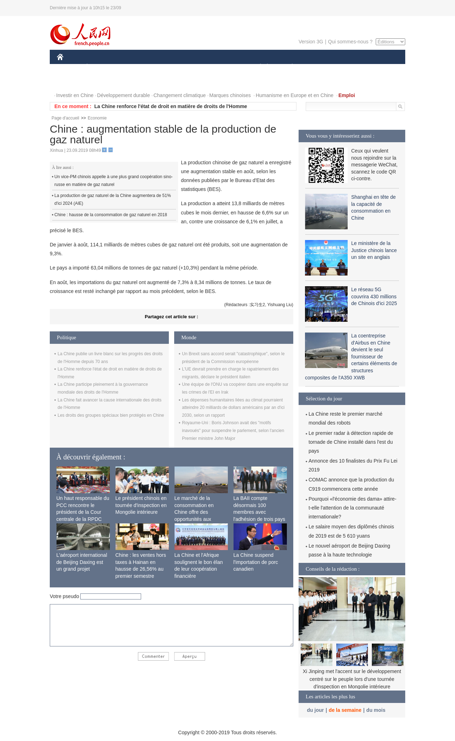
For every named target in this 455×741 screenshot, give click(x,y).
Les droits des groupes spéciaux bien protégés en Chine (111, 415)
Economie (97, 118)
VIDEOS (100, 81)
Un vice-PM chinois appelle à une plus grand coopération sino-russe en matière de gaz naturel (113, 180)
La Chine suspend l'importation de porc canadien (256, 562)
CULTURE (225, 67)
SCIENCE (193, 67)
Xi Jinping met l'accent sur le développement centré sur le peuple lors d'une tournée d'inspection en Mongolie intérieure (352, 678)
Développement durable (123, 95)
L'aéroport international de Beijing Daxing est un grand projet (82, 562)
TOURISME (347, 67)
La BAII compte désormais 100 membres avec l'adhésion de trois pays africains (259, 512)
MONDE (132, 67)
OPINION (380, 67)
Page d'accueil (65, 118)
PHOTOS (71, 81)
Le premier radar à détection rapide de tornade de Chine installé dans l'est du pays (351, 442)
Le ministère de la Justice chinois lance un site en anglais (374, 250)
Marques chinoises (230, 95)
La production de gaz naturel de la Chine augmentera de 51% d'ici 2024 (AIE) (112, 199)
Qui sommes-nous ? (350, 41)
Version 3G (311, 41)
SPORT (317, 67)
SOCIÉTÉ (257, 67)
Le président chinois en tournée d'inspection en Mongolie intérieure (141, 505)
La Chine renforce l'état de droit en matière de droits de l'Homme (170, 106)
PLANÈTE (288, 67)
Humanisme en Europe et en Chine (294, 95)
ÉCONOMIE (100, 67)
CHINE (69, 67)
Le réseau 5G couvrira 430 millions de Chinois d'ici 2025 (374, 296)
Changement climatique (180, 95)
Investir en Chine (74, 95)
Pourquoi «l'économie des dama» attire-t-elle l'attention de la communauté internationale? (352, 507)
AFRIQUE (162, 67)
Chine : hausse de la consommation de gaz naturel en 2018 (110, 214)
